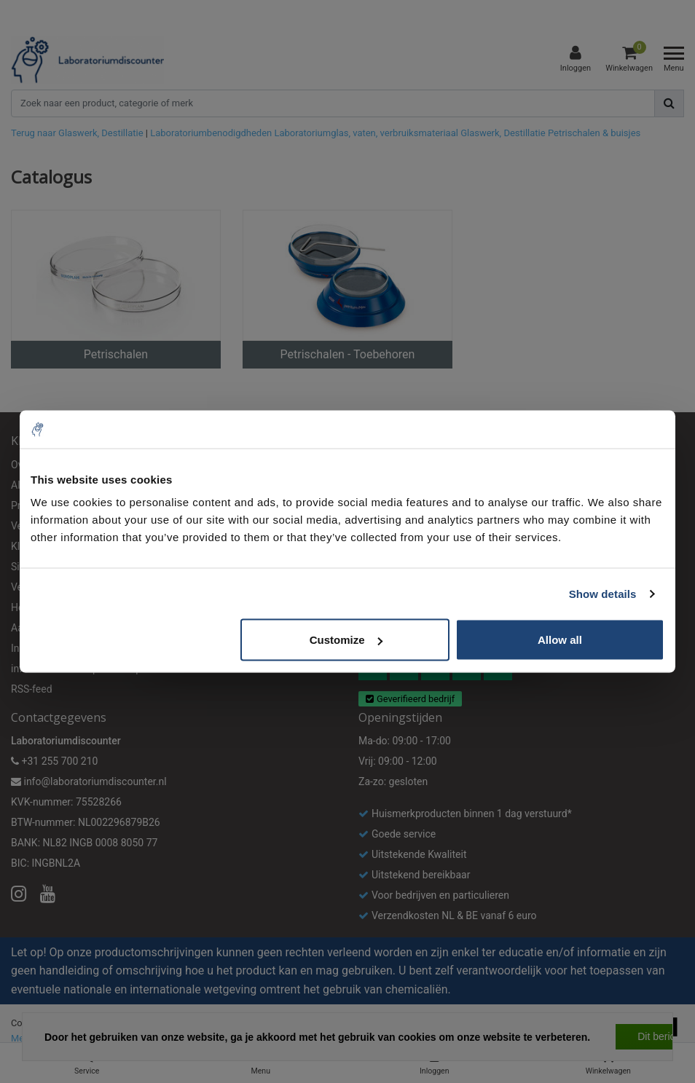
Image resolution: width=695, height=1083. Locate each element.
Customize (346, 640)
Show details (603, 593)
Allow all (560, 640)
